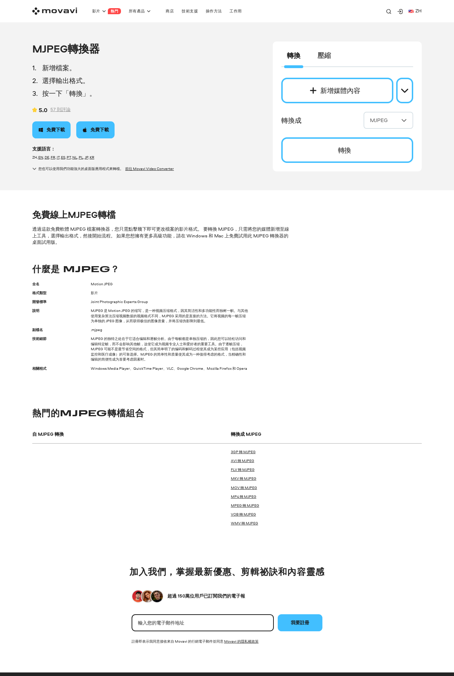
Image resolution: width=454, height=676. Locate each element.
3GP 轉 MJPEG (243, 451)
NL (74, 157)
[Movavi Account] (400, 11)
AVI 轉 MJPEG (242, 460)
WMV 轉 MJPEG (244, 523)
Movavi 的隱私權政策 (241, 641)
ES (63, 157)
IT (58, 157)
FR (53, 157)
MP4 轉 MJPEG (243, 496)
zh (415, 11)
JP (86, 157)
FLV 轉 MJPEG (243, 469)
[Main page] (54, 11)
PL (81, 157)
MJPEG (388, 120)
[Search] (389, 11)
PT (69, 157)
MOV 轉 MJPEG (244, 487)
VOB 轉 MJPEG (243, 514)
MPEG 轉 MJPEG (245, 505)
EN (40, 157)
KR (92, 157)
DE (47, 157)
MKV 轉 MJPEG (243, 478)
